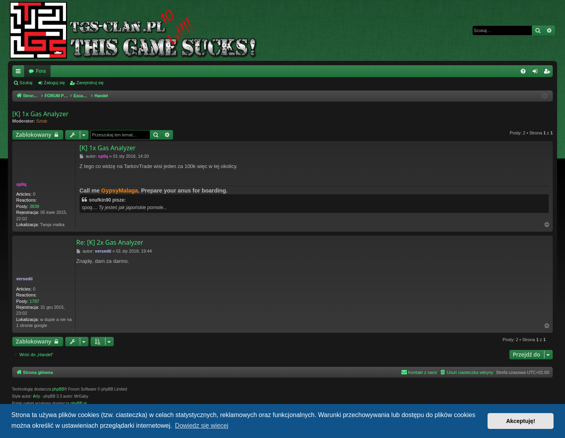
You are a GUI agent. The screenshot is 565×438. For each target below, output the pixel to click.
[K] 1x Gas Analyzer (40, 114)
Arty (36, 396)
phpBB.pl (78, 403)
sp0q (21, 184)
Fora (41, 71)
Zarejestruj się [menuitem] (548, 72)
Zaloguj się (54, 82)
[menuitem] (523, 71)
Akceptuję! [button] (520, 421)
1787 (34, 301)
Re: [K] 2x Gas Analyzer (109, 242)
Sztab (41, 121)
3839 (34, 206)
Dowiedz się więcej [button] (201, 425)
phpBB (58, 389)
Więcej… (19, 72)
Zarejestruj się (90, 82)
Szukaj (25, 82)
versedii (24, 278)
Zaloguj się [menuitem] (537, 72)
